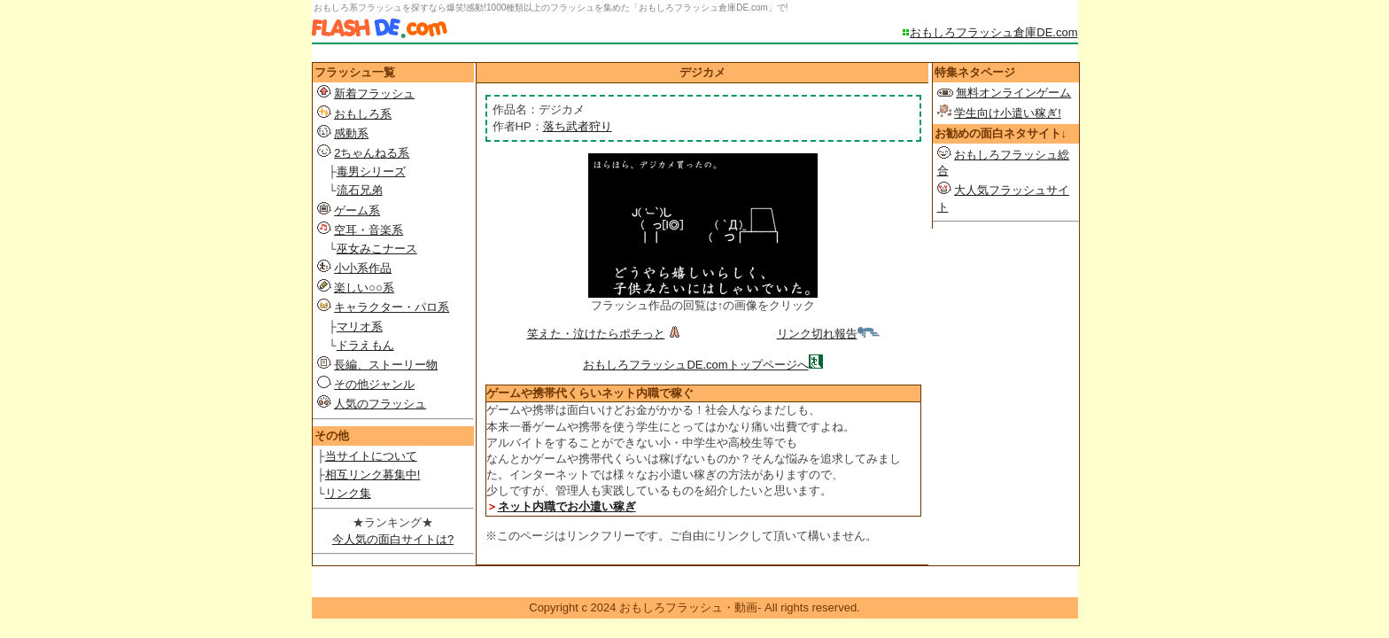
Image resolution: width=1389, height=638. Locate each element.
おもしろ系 (363, 114)
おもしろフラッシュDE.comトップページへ (695, 364)
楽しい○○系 (364, 287)
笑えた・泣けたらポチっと (605, 333)
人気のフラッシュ (380, 403)
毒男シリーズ (371, 171)
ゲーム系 (357, 210)
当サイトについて (371, 456)
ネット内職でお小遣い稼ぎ (567, 506)
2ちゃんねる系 (371, 153)
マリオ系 (360, 326)
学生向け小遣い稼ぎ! (1007, 113)
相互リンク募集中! (373, 474)
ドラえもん (365, 345)
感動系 (351, 133)
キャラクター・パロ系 (391, 307)
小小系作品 (363, 268)
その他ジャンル (374, 384)
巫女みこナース (377, 248)
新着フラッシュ (374, 93)
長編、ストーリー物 (386, 364)
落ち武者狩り (577, 126)
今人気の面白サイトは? (393, 539)
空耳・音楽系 (368, 230)
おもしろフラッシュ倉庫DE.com (993, 32)
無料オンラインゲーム (1013, 92)
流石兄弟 (360, 190)
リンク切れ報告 (828, 333)
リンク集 (348, 493)
